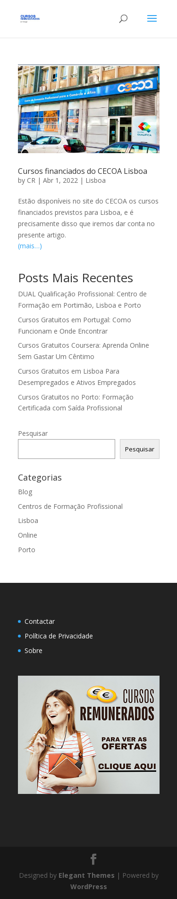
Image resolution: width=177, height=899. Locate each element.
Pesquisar (33, 433)
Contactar (40, 621)
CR (31, 180)
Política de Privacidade (59, 635)
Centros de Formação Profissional (70, 506)
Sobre (33, 650)
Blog (25, 491)
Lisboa (95, 180)
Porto (26, 549)
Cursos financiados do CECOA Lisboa (82, 171)
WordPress (88, 886)
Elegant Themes (87, 875)
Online (27, 535)
